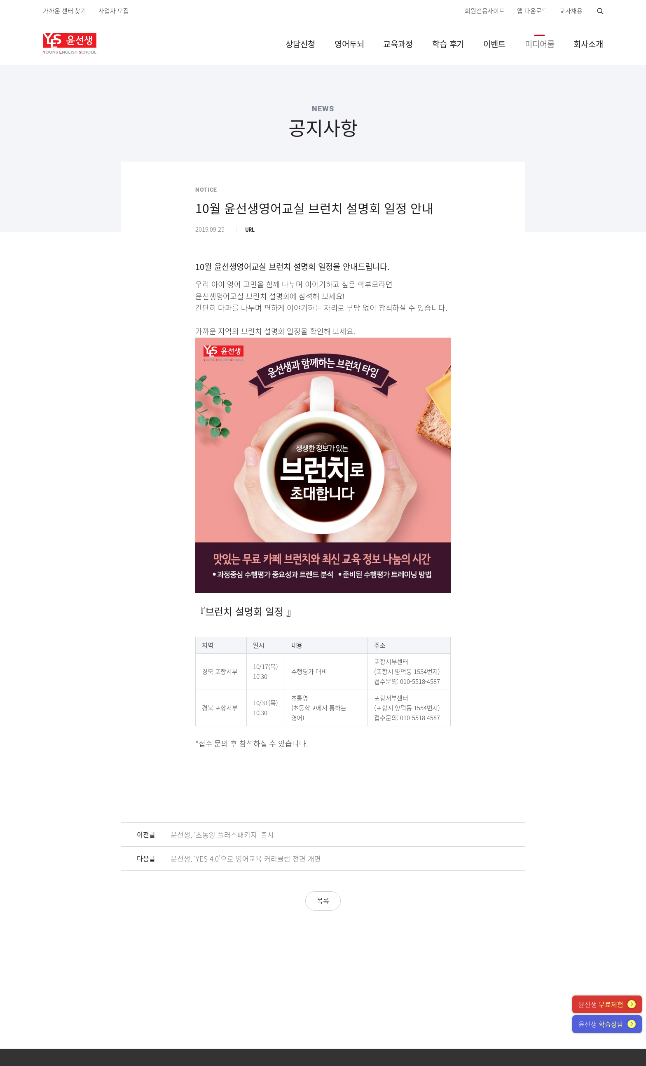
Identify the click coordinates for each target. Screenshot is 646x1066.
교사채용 (571, 10)
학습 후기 (448, 44)
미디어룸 (540, 44)
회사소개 (588, 44)
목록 (323, 900)
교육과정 (398, 44)
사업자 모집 (113, 10)
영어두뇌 (349, 44)
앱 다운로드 (532, 10)
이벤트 (494, 44)
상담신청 (300, 44)
